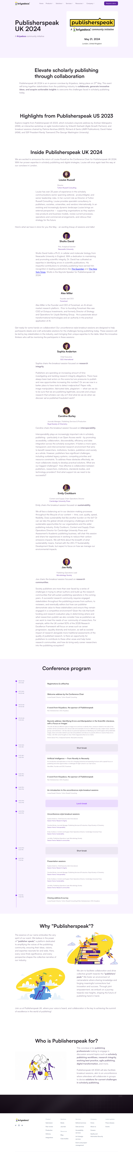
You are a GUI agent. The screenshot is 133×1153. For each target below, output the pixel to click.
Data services (80, 1126)
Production (49, 1130)
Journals (63, 1126)
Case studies (64, 1138)
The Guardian (78, 268)
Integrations (49, 1137)
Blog (62, 1135)
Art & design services (79, 1138)
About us (93, 1126)
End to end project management (81, 1144)
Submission (49, 1123)
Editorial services (81, 1123)
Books (62, 1123)
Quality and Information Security (97, 1135)
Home (92, 1123)
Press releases (110, 1123)
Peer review (49, 1126)
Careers (93, 1130)
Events (108, 1126)
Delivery (48, 1134)
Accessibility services (79, 1131)
